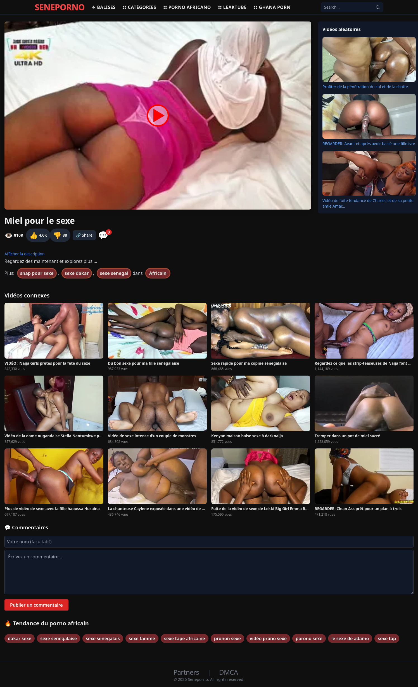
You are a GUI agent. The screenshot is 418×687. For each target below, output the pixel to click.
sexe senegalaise (58, 638)
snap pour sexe (37, 273)
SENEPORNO (60, 7)
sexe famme (142, 638)
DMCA (228, 672)
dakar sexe (19, 638)
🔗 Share (84, 235)
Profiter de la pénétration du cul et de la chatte (365, 86)
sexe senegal (114, 273)
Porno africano (187, 7)
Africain (158, 273)
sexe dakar (77, 273)
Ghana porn (271, 7)
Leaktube (232, 7)
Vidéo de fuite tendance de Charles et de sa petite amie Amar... (368, 203)
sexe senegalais (103, 638)
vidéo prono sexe (268, 638)
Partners (187, 672)
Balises (103, 7)
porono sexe (309, 638)
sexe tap (387, 638)
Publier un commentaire (36, 605)
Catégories (139, 7)
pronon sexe (227, 638)
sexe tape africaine (184, 638)
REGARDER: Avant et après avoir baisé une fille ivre (368, 143)
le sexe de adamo (350, 638)
